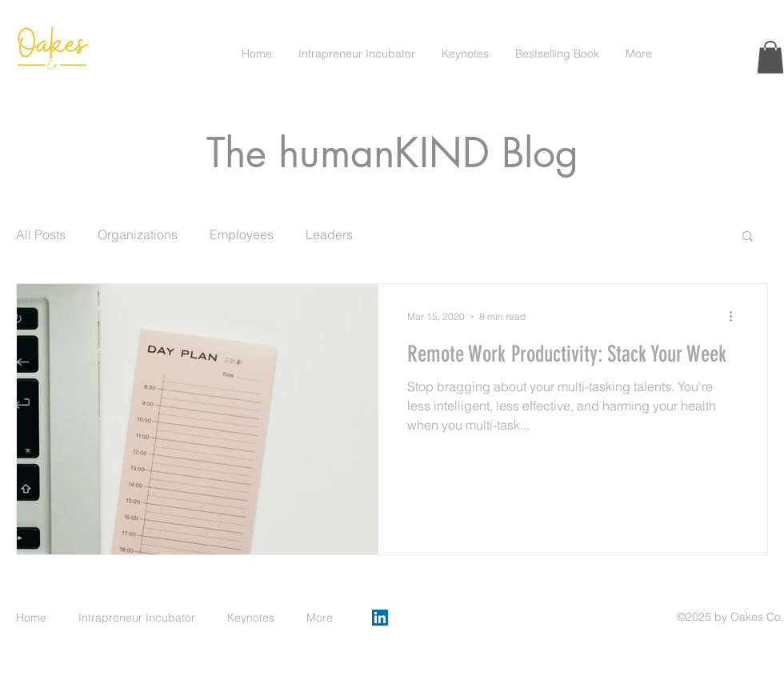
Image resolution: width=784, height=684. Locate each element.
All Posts (41, 234)
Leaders (329, 234)
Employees (242, 234)
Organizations (138, 234)
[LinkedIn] (380, 618)
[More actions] (736, 316)
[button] (770, 57)
